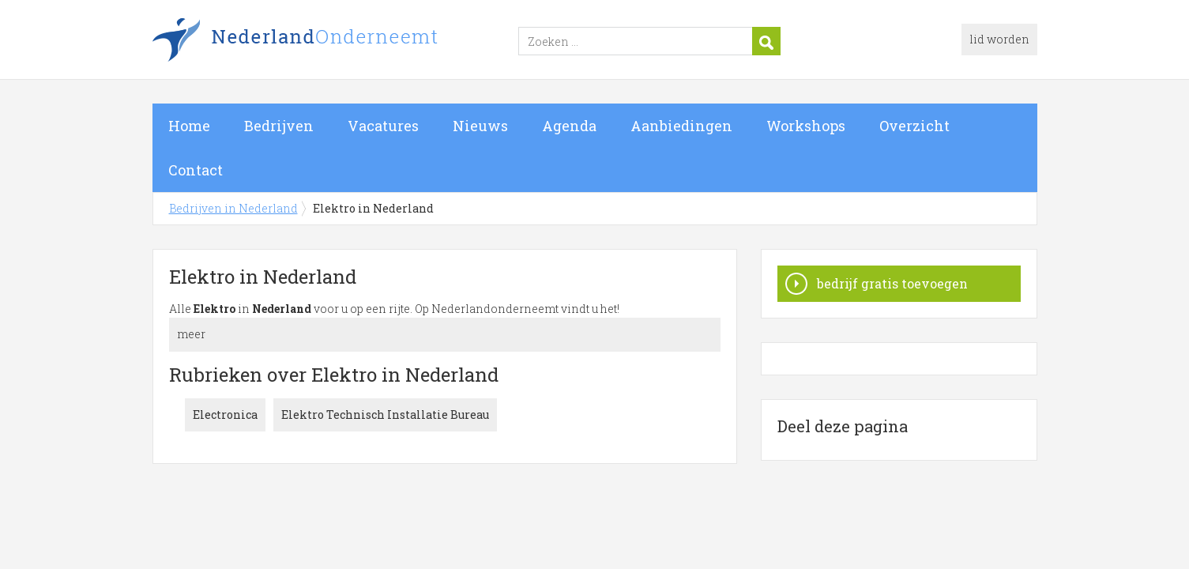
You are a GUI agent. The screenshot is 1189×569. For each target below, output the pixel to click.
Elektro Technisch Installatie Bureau (385, 414)
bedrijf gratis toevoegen (892, 283)
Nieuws (480, 125)
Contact (195, 169)
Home (189, 125)
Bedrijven (279, 125)
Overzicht (914, 125)
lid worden (999, 39)
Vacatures (383, 125)
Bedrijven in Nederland (349, 42)
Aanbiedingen (681, 125)
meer (191, 333)
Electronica (225, 414)
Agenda (569, 125)
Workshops (805, 125)
